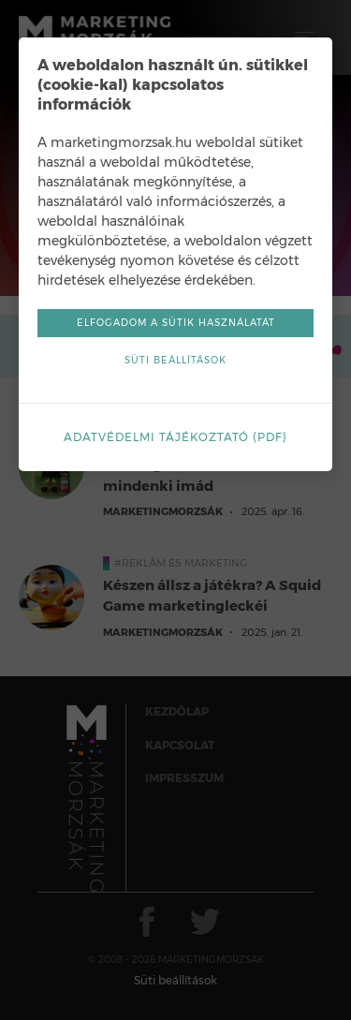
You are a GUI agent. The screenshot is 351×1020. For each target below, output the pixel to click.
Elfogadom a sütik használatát (176, 323)
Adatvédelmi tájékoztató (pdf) (175, 437)
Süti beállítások (175, 360)
